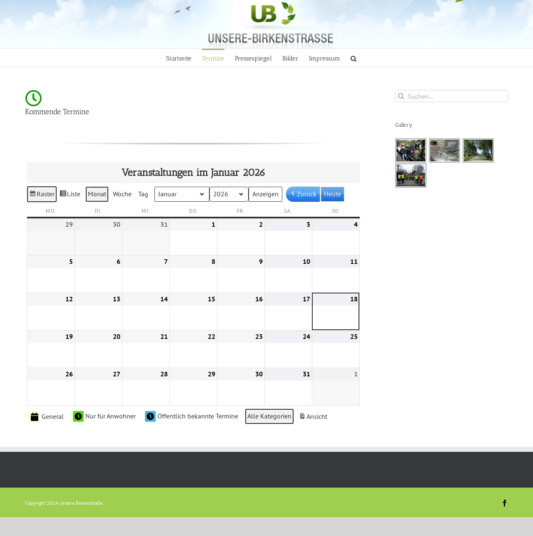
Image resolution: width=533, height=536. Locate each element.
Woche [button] (122, 194)
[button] (353, 58)
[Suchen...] (451, 96)
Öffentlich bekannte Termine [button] (191, 416)
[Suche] (401, 96)
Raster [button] (42, 195)
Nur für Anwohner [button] (104, 416)
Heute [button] (332, 194)
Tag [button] (143, 194)
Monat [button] (97, 194)
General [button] (46, 417)
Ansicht (314, 418)
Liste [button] (69, 195)
